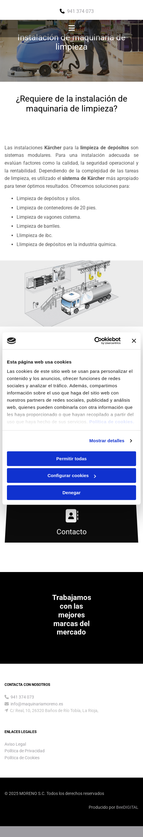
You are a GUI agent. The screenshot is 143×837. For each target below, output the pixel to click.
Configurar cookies (71, 475)
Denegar (71, 492)
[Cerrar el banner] (134, 341)
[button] (71, 28)
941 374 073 (80, 11)
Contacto (71, 532)
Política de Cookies (22, 757)
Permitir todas (71, 458)
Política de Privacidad (25, 750)
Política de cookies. (111, 421)
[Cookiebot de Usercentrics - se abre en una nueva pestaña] (94, 341)
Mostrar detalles (107, 440)
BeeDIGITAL (127, 807)
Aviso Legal (15, 744)
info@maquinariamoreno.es (37, 704)
